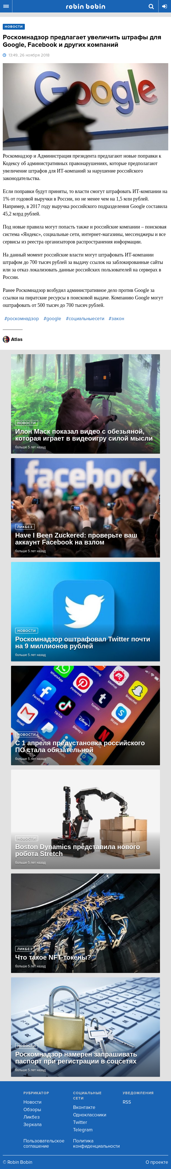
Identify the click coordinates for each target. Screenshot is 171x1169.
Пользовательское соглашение (44, 1143)
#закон (116, 319)
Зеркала (32, 1124)
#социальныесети (85, 319)
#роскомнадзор (21, 319)
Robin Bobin (85, 6)
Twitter (80, 1122)
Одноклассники (89, 1115)
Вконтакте (84, 1107)
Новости (32, 1102)
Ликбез (31, 1117)
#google (52, 319)
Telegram (83, 1130)
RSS (127, 1102)
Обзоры (32, 1110)
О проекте (157, 1162)
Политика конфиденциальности (96, 1143)
